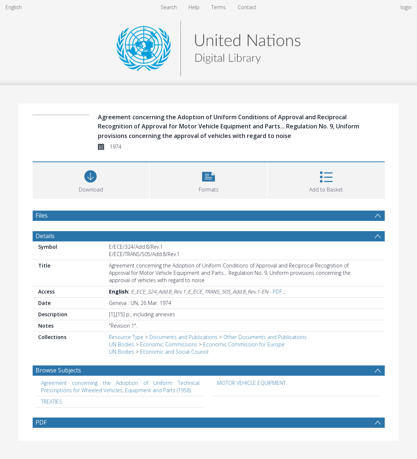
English (14, 7)
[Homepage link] (208, 46)
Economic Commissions (168, 344)
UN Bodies (121, 344)
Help (194, 7)
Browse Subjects (58, 370)
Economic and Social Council (174, 351)
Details (45, 236)
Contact (247, 7)
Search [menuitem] (169, 7)
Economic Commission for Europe (244, 344)
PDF (277, 291)
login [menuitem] (405, 7)
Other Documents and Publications (265, 337)
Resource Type (126, 337)
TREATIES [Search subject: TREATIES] (51, 401)
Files (42, 215)
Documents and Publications (183, 337)
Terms (218, 7)
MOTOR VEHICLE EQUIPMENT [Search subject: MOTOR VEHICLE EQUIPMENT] (251, 382)
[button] (208, 179)
